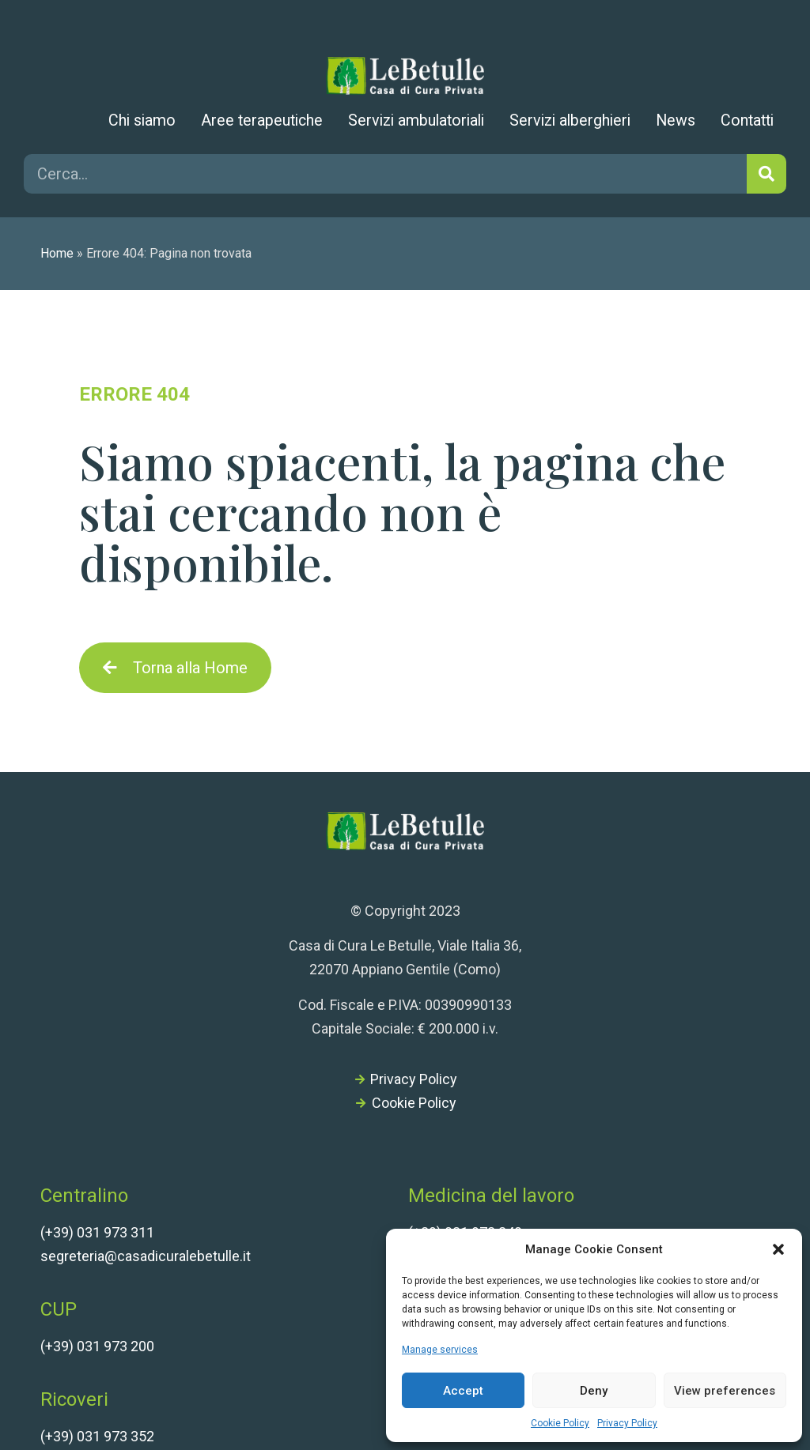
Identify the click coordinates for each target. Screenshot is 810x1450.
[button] (778, 1249)
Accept (463, 1391)
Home (57, 253)
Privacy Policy (627, 1423)
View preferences (724, 1391)
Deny (594, 1391)
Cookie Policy (560, 1423)
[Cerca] (766, 174)
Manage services (440, 1349)
